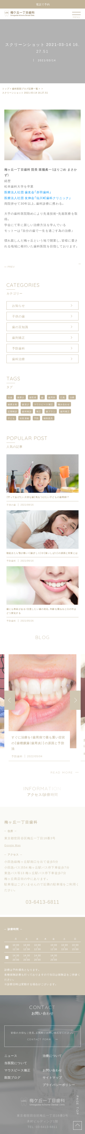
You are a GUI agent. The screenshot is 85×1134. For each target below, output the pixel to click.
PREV (11, 266)
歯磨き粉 (12, 404)
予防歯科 (18, 348)
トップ (5, 88)
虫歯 (10, 397)
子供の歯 (18, 316)
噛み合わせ (64, 404)
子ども (11, 418)
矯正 (38, 411)
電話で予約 (42, 4)
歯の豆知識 (20, 327)
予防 (36, 418)
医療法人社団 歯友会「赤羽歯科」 (27, 192)
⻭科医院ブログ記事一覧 (25, 88)
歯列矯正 (18, 337)
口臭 (62, 397)
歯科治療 (18, 359)
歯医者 (32, 397)
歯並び (25, 404)
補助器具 (48, 418)
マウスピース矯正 (43, 404)
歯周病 (51, 397)
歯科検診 (26, 411)
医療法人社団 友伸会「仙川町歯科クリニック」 (37, 198)
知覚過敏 (24, 418)
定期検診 (12, 411)
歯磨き (20, 397)
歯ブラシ (50, 411)
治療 (72, 397)
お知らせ (18, 305)
